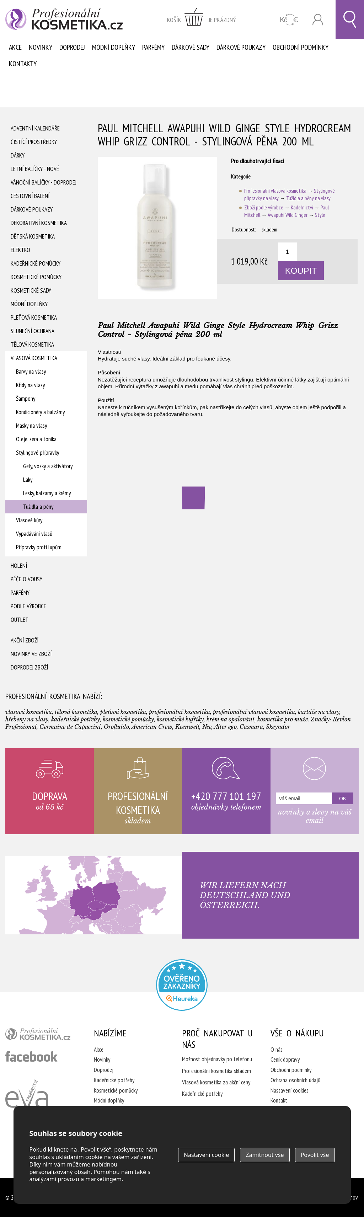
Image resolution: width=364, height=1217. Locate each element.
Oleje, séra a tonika (36, 439)
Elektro (20, 250)
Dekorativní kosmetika (39, 223)
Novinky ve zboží (31, 654)
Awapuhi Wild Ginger (287, 215)
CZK (289, 20)
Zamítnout (265, 1155)
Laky (27, 480)
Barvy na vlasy (31, 371)
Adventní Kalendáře (35, 128)
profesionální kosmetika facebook (31, 1056)
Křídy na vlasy (30, 385)
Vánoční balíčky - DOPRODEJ (43, 182)
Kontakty (23, 63)
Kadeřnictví (302, 207)
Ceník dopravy (285, 1059)
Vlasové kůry (29, 520)
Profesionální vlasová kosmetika (275, 190)
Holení (19, 566)
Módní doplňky (113, 47)
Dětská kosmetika (33, 236)
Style (320, 215)
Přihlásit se (317, 20)
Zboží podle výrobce (263, 207)
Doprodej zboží (29, 667)
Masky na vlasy (31, 425)
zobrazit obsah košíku (201, 19)
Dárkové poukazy (241, 47)
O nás (277, 1049)
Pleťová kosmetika (34, 317)
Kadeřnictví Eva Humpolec (26, 1102)
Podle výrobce (28, 606)
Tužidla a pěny (38, 507)
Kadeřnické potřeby (114, 1080)
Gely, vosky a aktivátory (48, 466)
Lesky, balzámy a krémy (47, 493)
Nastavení (206, 1155)
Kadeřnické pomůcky (35, 263)
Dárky (18, 155)
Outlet (19, 620)
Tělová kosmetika (32, 344)
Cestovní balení (30, 196)
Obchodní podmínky (300, 47)
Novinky (40, 47)
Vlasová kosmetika (34, 358)
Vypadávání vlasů (34, 534)
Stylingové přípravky (37, 453)
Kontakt (279, 1100)
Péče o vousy (26, 579)
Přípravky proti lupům (38, 547)
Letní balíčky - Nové (35, 169)
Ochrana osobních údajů (295, 1080)
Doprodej (72, 47)
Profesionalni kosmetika (182, 985)
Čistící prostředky (34, 142)
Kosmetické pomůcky (36, 277)
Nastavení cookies (290, 1090)
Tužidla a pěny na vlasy (308, 198)
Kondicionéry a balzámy (40, 412)
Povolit (315, 1155)
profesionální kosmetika (40, 1035)
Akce (15, 47)
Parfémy (153, 47)
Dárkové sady (190, 47)
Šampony (25, 398)
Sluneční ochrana (32, 331)
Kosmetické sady (31, 290)
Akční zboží (24, 640)
